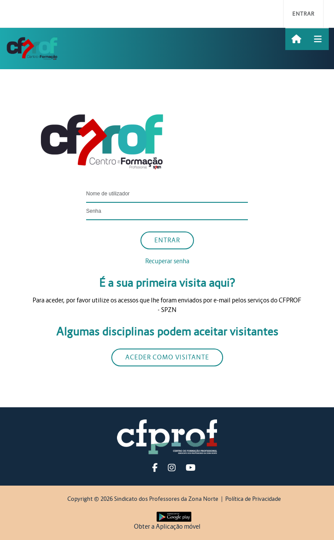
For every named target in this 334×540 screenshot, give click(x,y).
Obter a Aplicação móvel (167, 526)
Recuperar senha (167, 261)
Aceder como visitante (167, 357)
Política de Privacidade (253, 499)
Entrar (303, 13)
